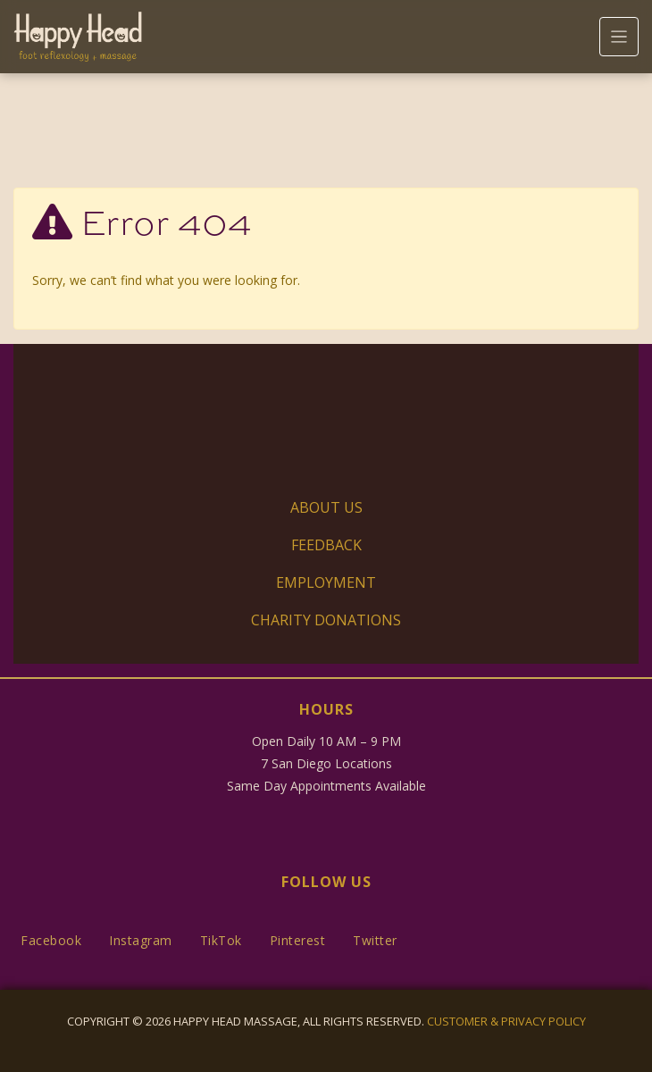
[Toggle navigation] (619, 36)
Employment (326, 582)
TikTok (221, 940)
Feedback (326, 545)
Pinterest (298, 940)
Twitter (375, 940)
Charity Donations (326, 620)
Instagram (140, 940)
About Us (326, 507)
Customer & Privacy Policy (506, 1021)
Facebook (51, 940)
